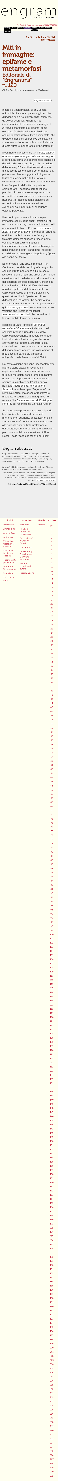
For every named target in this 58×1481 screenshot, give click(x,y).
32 (52, 653)
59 (51, 765)
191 (51, 1310)
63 (52, 781)
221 (52, 1434)
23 (52, 616)
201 (52, 1352)
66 (51, 794)
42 (51, 695)
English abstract (42, 100)
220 (52, 1430)
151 (51, 1145)
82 (51, 860)
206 (52, 1372)
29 (51, 641)
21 (52, 608)
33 (52, 657)
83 (52, 864)
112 (51, 984)
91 (52, 897)
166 (52, 1207)
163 (51, 1195)
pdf (51, 525)
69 (51, 806)
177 (51, 1252)
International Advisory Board (26, 541)
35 (52, 666)
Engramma (29, 13)
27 (52, 633)
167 (51, 1211)
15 (52, 587)
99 (51, 930)
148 (52, 1133)
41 (52, 690)
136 (51, 1083)
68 (51, 802)
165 (52, 1203)
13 (52, 579)
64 (51, 785)
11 (52, 571)
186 (52, 1290)
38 (52, 678)
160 (52, 1182)
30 (52, 645)
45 (51, 707)
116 (51, 1000)
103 (51, 947)
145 (52, 1120)
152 (52, 1149)
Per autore (8, 524)
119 (51, 1013)
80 (51, 852)
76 (52, 835)
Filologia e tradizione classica (8, 544)
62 (51, 777)
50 (51, 728)
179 (51, 1261)
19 (52, 600)
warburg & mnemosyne (7, 29)
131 (51, 1062)
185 (52, 1285)
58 (51, 761)
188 (52, 1298)
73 (52, 823)
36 (52, 670)
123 (51, 1029)
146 (52, 1124)
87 (52, 881)
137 (51, 1087)
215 (52, 1409)
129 (52, 1054)
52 (51, 736)
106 (52, 959)
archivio (21, 28)
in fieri (41, 28)
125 (52, 1038)
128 (52, 1050)
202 (52, 1356)
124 (52, 1033)
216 (52, 1414)
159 (52, 1178)
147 (51, 1128)
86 (51, 876)
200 (52, 1347)
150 (52, 1141)
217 (51, 1418)
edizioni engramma (34, 28)
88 (51, 885)
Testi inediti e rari (9, 578)
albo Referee (26, 547)
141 (51, 1104)
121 (51, 1021)
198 (52, 1339)
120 (52, 1017)
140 (52, 1100)
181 (51, 1269)
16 (52, 591)
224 (52, 1447)
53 (52, 740)
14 (52, 583)
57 (52, 757)
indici (14, 28)
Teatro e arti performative (9, 561)
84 (51, 868)
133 (51, 1071)
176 (51, 1248)
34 (52, 662)
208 (52, 1381)
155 (52, 1162)
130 (51, 1058)
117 (51, 1005)
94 (51, 909)
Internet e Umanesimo (9, 568)
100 (52, 934)
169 (52, 1219)
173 (51, 1236)
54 (51, 744)
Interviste (8, 573)
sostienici (25, 524)
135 (51, 1079)
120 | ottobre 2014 (40, 37)
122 (52, 1025)
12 (52, 575)
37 (52, 674)
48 (51, 719)
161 (51, 1186)
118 (51, 1009)
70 (52, 810)
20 (51, 604)
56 (51, 752)
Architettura (9, 533)
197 (51, 1335)
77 (52, 839)
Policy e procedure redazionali (25, 531)
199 (52, 1343)
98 (51, 926)
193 (51, 1319)
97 (52, 922)
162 (52, 1190)
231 (51, 1476)
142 (52, 1108)
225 (52, 1451)
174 (51, 1240)
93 (52, 905)
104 (52, 951)
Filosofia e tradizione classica (8, 553)
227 (52, 1459)
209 (52, 1385)
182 (52, 1273)
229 (52, 1467)
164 (52, 1199)
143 (51, 1112)
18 (52, 595)
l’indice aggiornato (17, 307)
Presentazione (27, 573)
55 (51, 748)
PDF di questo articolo (45, 480)
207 (52, 1376)
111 (51, 980)
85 (51, 872)
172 (51, 1232)
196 (52, 1331)
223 (52, 1443)
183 (51, 1277)
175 (51, 1244)
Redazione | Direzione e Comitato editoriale (26, 555)
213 (51, 1401)
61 (52, 773)
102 (52, 943)
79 (52, 847)
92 (51, 901)
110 (51, 976)
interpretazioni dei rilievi (16, 314)
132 (51, 1066)
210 (52, 1389)
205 (52, 1368)
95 (51, 914)
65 (51, 790)
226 (52, 1455)
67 (52, 798)
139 (51, 1095)
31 (52, 649)
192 (52, 1314)
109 (52, 971)
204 (52, 1364)
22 (51, 612)
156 (52, 1166)
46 (51, 711)
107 (51, 963)
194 (52, 1323)
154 (52, 1157)
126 (52, 1042)
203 (52, 1360)
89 (51, 889)
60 (51, 769)
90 (51, 893)
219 (52, 1426)
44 (51, 703)
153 (51, 1153)
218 (52, 1422)
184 (52, 1281)
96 (51, 918)
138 (51, 1091)
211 (51, 1393)
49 (51, 724)
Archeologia (9, 529)
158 (52, 1174)
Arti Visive (8, 537)
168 (52, 1215)
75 (52, 831)
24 (51, 620)
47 (52, 715)
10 (52, 566)
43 (52, 699)
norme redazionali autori (25, 566)
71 (52, 814)
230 (52, 1471)
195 (52, 1327)
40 (51, 686)
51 (52, 732)
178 (51, 1257)
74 (52, 827)
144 (52, 1116)
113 (51, 988)
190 (52, 1306)
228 (52, 1463)
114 (51, 992)
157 (51, 1170)
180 (52, 1265)
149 (52, 1137)
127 (51, 1046)
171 (51, 1228)
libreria (27, 28)
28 (51, 637)
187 (51, 1294)
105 (52, 955)
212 (52, 1397)
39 (52, 682)
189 (52, 1302)
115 (51, 996)
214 (52, 1405)
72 (52, 819)
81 (52, 856)
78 (52, 843)
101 (51, 938)
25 (51, 624)
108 (52, 967)
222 (52, 1438)
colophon (48, 28)
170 (51, 1224)
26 (51, 628)
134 (51, 1075)
